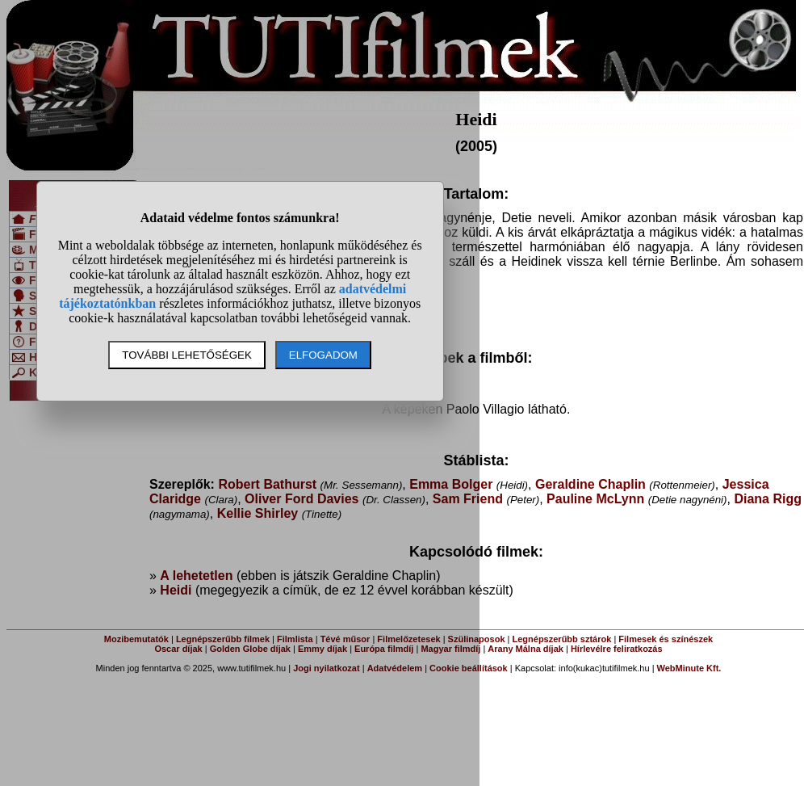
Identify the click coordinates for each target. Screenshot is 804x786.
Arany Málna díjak (525, 649)
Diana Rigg (768, 499)
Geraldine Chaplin (590, 484)
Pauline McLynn (595, 499)
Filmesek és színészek (665, 639)
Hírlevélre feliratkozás (617, 649)
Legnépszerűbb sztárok (562, 639)
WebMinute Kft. (689, 668)
